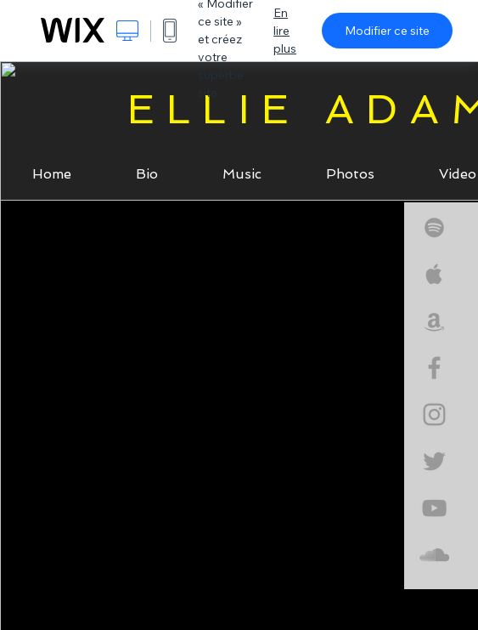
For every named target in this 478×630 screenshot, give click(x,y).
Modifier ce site (387, 30)
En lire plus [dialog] (284, 30)
